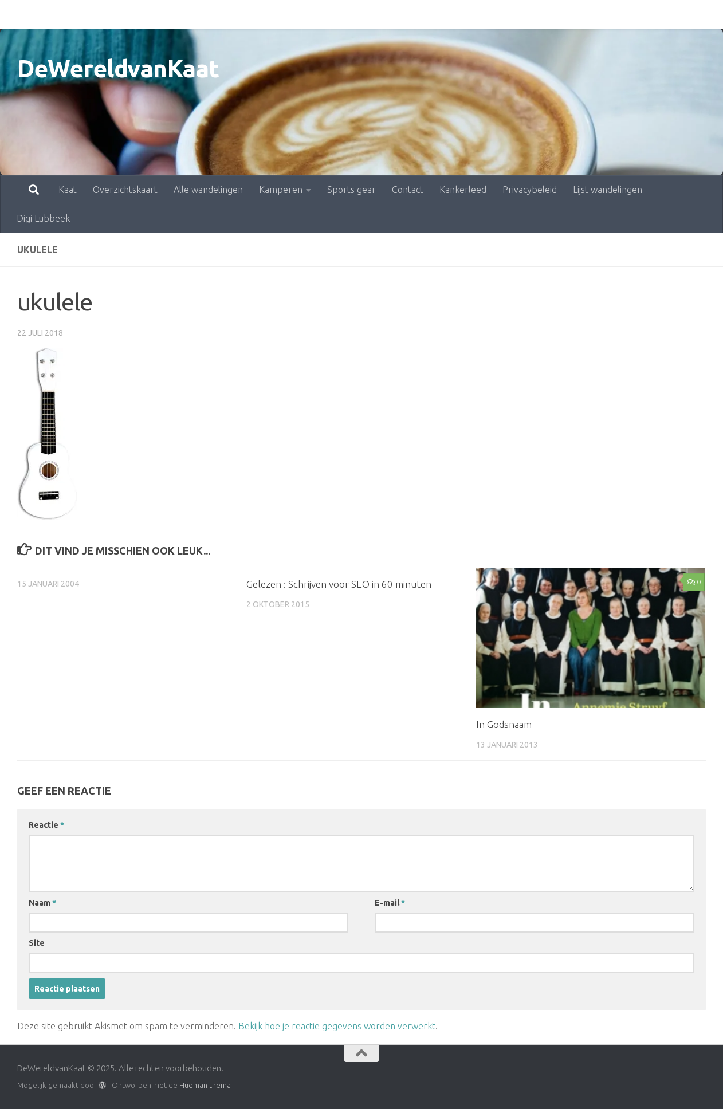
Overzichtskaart (74, 14)
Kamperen (230, 14)
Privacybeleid (479, 14)
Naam (42, 902)
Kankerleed (412, 14)
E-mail (390, 902)
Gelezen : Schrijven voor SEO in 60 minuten (338, 584)
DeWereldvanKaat (118, 68)
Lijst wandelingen (557, 14)
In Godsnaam (504, 724)
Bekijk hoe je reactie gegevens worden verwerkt (336, 1026)
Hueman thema (205, 1085)
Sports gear (301, 14)
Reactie (46, 824)
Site (37, 942)
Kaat (17, 14)
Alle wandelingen (157, 14)
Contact (357, 14)
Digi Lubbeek (634, 14)
